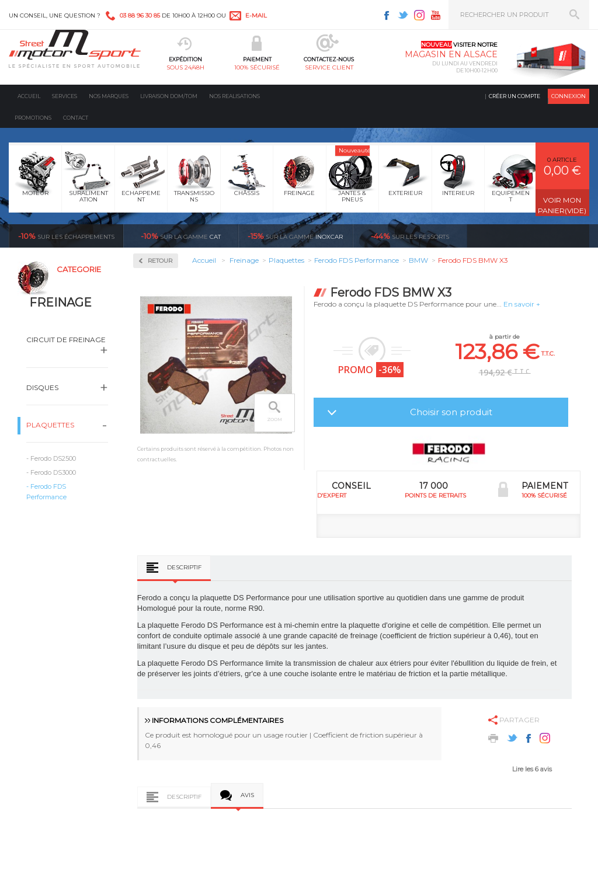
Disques (42, 387)
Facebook (386, 15)
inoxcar (295, 236)
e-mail (256, 15)
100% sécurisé (257, 67)
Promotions (33, 117)
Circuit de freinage (66, 339)
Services (64, 96)
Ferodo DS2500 (53, 458)
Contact (75, 117)
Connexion (568, 96)
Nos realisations (234, 96)
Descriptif (184, 567)
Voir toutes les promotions (538, 235)
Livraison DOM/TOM (168, 96)
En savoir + (521, 304)
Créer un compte (514, 96)
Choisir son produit (451, 412)
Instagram (419, 15)
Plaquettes (50, 424)
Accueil (29, 96)
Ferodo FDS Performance (46, 491)
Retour (160, 261)
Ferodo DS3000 (53, 472)
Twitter (403, 15)
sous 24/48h (185, 67)
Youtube (435, 15)
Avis (247, 795)
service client (329, 67)
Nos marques (108, 96)
